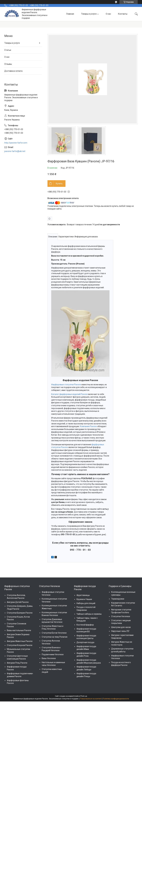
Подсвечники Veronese (53, 654)
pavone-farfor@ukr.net (14, 151)
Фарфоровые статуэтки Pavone (66, 384)
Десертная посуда (85, 642)
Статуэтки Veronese (120, 616)
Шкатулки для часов (121, 627)
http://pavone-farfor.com (15, 143)
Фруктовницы (83, 595)
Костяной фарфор (85, 625)
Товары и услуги (89, 14)
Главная (70, 14)
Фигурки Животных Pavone (20, 641)
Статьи (7, 50)
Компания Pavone (88, 426)
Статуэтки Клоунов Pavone (19, 645)
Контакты (122, 14)
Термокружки (117, 599)
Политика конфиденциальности (116, 699)
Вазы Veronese (49, 658)
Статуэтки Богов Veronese (54, 633)
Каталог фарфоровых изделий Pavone (69, 394)
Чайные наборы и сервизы (89, 614)
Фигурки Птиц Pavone (17, 663)
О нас (108, 14)
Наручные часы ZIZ (120, 631)
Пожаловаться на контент (90, 699)
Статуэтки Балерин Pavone (20, 613)
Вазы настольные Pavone (19, 630)
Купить (59, 183)
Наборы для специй (86, 603)
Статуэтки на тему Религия (54, 637)
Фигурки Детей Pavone (18, 602)
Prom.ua (83, 696)
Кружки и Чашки (84, 599)
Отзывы (8, 64)
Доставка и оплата (13, 71)
